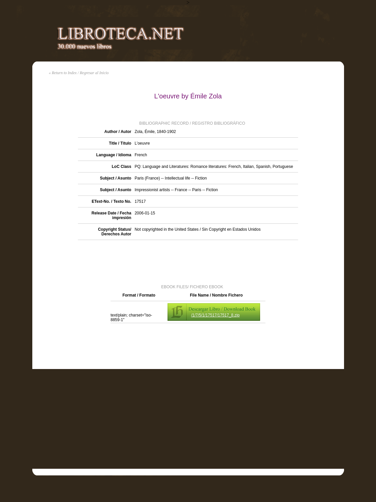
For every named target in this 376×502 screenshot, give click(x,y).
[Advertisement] (188, 262)
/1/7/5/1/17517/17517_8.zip (215, 315)
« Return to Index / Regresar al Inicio (79, 72)
